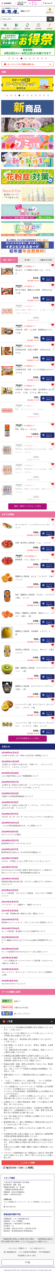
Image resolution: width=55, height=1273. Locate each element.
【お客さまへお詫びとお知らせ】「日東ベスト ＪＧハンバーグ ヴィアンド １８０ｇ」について (27, 764)
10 (46, 58)
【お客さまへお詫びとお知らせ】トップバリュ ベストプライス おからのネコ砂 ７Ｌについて (27, 805)
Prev (2, 43)
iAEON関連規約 (44, 1252)
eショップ (48, 3)
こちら (31, 1241)
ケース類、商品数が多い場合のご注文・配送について (27, 912)
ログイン (50, 12)
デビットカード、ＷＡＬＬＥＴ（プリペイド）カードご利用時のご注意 (27, 972)
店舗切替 (27, 29)
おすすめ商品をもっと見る (27, 738)
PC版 (27, 1262)
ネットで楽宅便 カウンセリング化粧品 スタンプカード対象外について (27, 893)
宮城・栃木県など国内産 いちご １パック (32, 543)
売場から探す (5, 29)
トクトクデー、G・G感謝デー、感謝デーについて (27, 903)
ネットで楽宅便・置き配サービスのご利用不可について (27, 929)
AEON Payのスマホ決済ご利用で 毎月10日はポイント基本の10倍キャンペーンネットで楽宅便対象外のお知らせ (27, 870)
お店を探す (7, 3)
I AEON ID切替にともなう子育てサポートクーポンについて (27, 859)
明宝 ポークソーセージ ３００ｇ (29, 409)
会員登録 (49, 29)
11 (48, 95)
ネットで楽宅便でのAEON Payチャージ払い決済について (27, 950)
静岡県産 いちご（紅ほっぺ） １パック (32, 559)
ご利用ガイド (16, 29)
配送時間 (38, 29)
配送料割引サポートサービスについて (27, 841)
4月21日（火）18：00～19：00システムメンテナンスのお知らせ (27, 815)
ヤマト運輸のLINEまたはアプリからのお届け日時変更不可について (27, 940)
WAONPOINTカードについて (27, 982)
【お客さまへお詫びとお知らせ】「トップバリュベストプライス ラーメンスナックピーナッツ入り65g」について (27, 784)
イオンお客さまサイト (37, 1248)
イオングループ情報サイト (17, 1248)
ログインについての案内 (27, 833)
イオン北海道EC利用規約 (27, 1252)
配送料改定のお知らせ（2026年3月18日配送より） (27, 850)
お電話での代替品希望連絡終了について (27, 794)
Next (53, 43)
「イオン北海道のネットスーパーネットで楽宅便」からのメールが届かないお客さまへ (27, 960)
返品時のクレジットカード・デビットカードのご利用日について (27, 920)
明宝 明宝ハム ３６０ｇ (25, 429)
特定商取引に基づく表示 (27, 1256)
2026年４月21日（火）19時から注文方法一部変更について (27, 754)
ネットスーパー (34, 3)
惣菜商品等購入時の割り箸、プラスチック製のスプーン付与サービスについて (27, 881)
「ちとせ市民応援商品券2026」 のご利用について (27, 824)
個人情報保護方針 (10, 1252)
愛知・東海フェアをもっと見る (27, 506)
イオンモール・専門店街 (21, 3)
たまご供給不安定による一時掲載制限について (27, 774)
